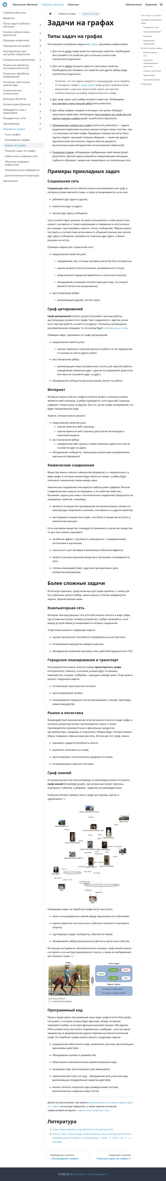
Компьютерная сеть (150, 54)
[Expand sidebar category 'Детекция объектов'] (40, 98)
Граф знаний (149, 75)
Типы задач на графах (151, 15)
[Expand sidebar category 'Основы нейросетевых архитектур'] (40, 33)
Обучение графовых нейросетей (17, 163)
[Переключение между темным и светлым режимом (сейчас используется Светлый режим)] (161, 4)
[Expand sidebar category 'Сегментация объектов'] (40, 104)
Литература (146, 84)
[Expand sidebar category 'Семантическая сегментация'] (40, 92)
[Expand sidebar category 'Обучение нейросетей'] (40, 40)
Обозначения (134, 4)
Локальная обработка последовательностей (16, 66)
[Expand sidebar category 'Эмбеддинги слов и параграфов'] (40, 111)
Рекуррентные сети (14, 118)
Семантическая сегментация (12, 92)
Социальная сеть (151, 27)
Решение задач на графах (20, 150)
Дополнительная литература (22, 175)
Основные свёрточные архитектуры (16, 83)
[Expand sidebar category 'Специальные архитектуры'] (40, 59)
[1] (63, 798)
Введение (8, 18)
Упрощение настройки (16, 45)
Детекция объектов (14, 99)
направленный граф (115, 328)
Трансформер (11, 123)
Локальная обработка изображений (16, 75)
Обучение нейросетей (16, 40)
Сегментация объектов (16, 104)
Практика (73, 4)
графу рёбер (87, 85)
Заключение (10, 181)
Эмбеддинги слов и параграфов (14, 111)
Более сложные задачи (151, 48)
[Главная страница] (50, 13)
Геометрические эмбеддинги (22, 170)
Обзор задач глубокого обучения (16, 25)
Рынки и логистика (152, 70)
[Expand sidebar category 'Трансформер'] (40, 123)
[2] (71, 956)
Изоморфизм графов (17, 140)
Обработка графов (14, 129)
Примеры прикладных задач (151, 21)
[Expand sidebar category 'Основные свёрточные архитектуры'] (40, 83)
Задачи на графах (15, 145)
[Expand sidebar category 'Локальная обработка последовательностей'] (40, 67)
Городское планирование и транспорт (150, 63)
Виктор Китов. (78, 1174)
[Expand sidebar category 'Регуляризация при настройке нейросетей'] (40, 53)
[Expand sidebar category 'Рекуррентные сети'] (40, 118)
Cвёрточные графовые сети (21, 156)
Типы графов (12, 134)
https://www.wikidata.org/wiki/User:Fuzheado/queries (82, 1129)
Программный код (152, 79)
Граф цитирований (152, 31)
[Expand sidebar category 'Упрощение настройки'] (40, 45)
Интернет (147, 36)
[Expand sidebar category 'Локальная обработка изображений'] (40, 75)
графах (94, 44)
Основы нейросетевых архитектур (16, 33)
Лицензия (151, 4)
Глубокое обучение (52, 4)
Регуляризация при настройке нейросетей (16, 53)
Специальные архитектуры (19, 59)
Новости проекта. (98, 1174)
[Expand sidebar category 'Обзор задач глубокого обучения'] (40, 25)
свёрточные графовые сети (93, 1110)
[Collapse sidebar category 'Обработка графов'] (40, 129)
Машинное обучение (25, 4)
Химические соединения (149, 42)
